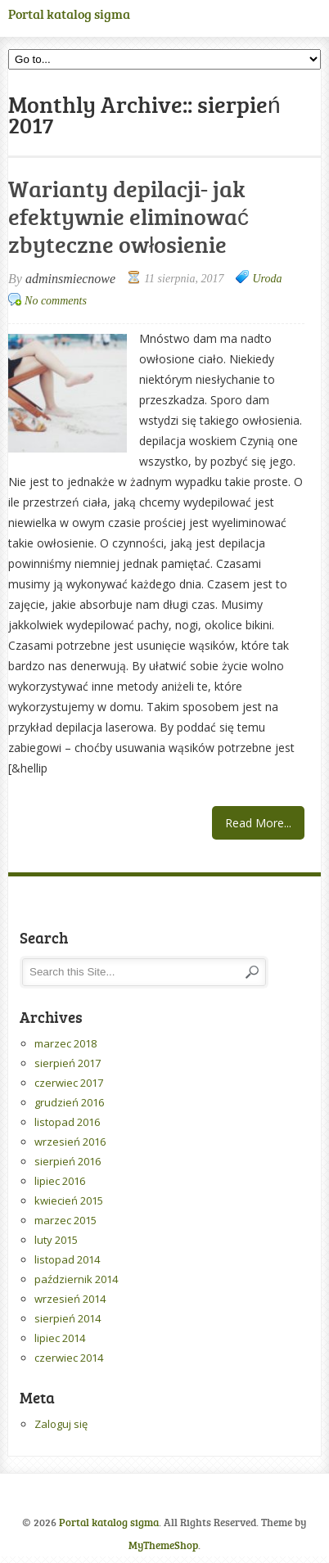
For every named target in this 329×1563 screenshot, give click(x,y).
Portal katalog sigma (69, 13)
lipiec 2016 (59, 1180)
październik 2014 (76, 1279)
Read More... (258, 823)
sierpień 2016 (67, 1161)
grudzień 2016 (69, 1102)
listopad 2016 (67, 1122)
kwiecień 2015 (68, 1200)
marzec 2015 (65, 1220)
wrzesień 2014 (70, 1298)
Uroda (267, 279)
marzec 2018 (65, 1043)
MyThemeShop (163, 1545)
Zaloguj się (61, 1424)
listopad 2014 (67, 1259)
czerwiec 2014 (68, 1357)
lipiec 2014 (59, 1338)
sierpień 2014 (67, 1318)
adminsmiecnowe (70, 279)
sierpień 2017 (67, 1063)
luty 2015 (56, 1239)
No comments (56, 301)
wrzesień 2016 (70, 1141)
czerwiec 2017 (68, 1082)
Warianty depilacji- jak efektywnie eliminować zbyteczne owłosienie (128, 216)
